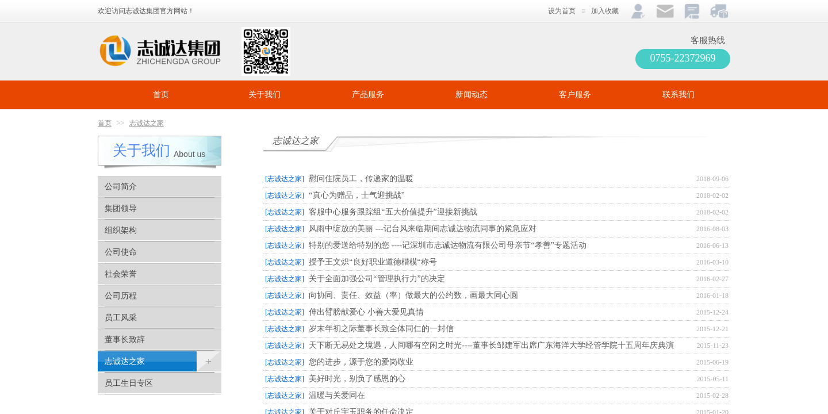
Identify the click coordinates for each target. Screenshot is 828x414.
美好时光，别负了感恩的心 (357, 378)
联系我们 (678, 94)
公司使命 (121, 252)
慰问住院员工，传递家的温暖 (361, 178)
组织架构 (121, 230)
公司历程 (121, 296)
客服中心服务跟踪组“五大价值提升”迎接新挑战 (393, 212)
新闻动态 (471, 94)
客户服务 (575, 94)
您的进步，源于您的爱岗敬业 (361, 362)
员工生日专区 (129, 383)
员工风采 (121, 317)
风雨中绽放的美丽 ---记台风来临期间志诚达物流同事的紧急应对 (422, 228)
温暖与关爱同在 (337, 395)
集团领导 (121, 208)
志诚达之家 (146, 123)
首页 (161, 94)
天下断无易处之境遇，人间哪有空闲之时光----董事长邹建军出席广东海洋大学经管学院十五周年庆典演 (491, 345)
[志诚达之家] (284, 179)
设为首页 (562, 11)
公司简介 (121, 186)
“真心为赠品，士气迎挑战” (356, 195)
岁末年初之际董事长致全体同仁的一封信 (381, 328)
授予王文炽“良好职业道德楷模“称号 (372, 262)
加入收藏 (605, 11)
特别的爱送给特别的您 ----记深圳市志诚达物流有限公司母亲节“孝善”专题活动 (447, 245)
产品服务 (368, 94)
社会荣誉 (121, 274)
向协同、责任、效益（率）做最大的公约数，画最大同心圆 (413, 295)
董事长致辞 (125, 339)
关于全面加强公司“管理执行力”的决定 (376, 278)
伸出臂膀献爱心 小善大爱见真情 (366, 312)
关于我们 (264, 94)
